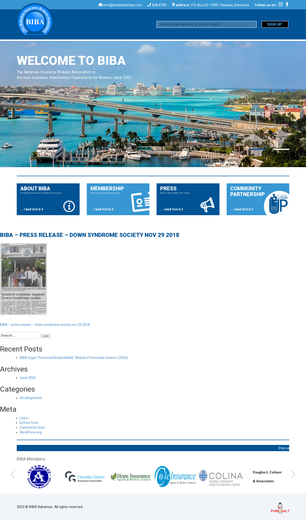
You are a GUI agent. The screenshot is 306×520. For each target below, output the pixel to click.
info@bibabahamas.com (123, 5)
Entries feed (29, 423)
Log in (24, 418)
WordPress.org (31, 432)
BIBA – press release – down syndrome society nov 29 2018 (45, 325)
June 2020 (28, 378)
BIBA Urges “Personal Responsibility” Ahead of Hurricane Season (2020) (74, 358)
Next (293, 474)
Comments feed (32, 427)
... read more (32, 209)
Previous (13, 474)
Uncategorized (31, 398)
